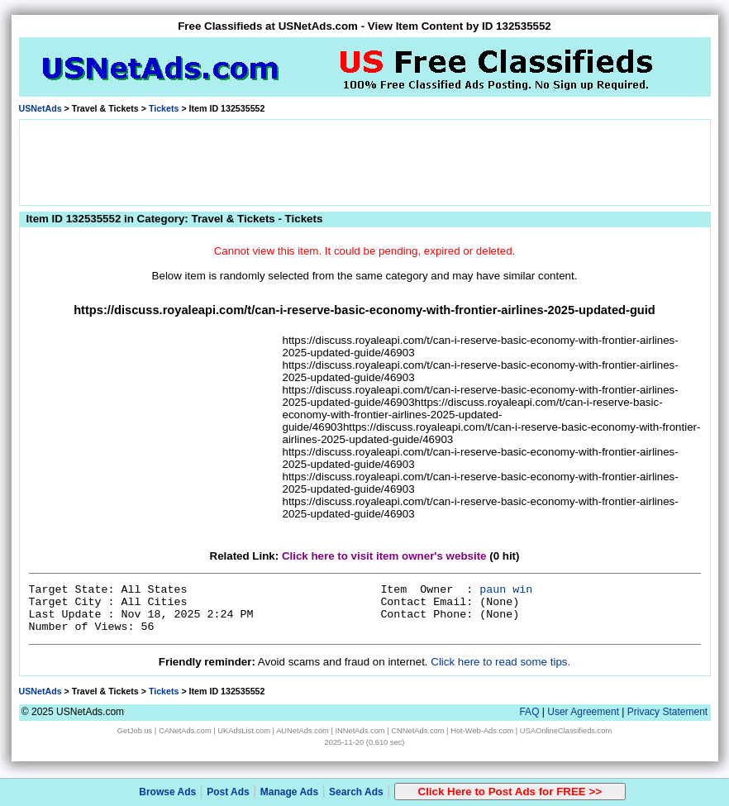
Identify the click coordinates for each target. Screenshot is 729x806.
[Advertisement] (364, 161)
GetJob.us (135, 731)
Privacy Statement (667, 712)
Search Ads (356, 792)
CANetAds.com (185, 731)
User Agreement (583, 712)
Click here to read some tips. (500, 662)
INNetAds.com (360, 731)
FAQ (529, 712)
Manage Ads (289, 792)
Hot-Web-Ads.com (481, 731)
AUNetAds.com (302, 731)
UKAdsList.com (243, 731)
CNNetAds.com (417, 731)
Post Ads (228, 792)
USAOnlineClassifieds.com (566, 731)
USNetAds (40, 108)
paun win (505, 590)
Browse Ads (167, 792)
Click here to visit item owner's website (384, 556)
